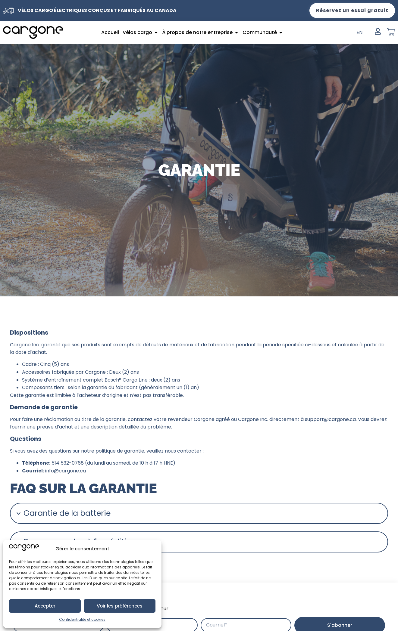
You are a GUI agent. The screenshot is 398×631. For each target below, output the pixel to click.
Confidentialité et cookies (82, 619)
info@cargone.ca (65, 470)
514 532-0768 (68, 462)
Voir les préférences (120, 606)
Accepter (45, 606)
